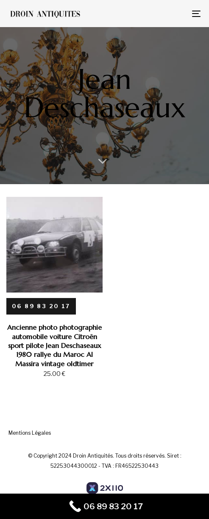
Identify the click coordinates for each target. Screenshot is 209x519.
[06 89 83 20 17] (41, 306)
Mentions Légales (29, 433)
